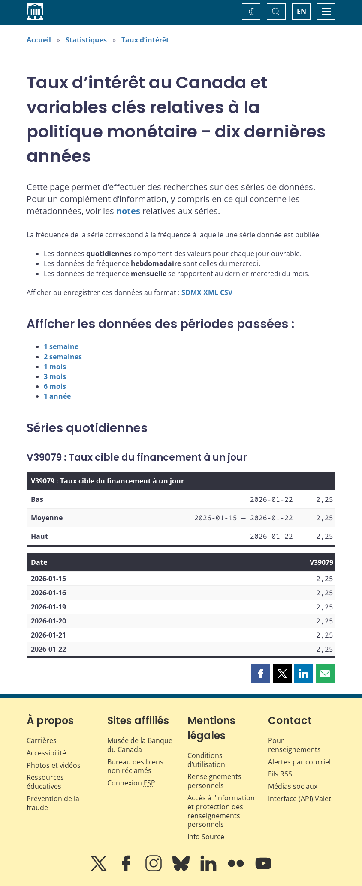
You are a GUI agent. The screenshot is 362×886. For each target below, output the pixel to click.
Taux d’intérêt (145, 40)
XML (210, 292)
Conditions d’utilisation (206, 760)
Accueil (39, 40)
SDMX (191, 292)
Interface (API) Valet (299, 798)
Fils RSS (280, 774)
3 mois (55, 376)
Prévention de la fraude (53, 803)
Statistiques (86, 40)
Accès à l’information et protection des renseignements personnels (221, 811)
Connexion (131, 783)
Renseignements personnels (214, 781)
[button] (260, 673)
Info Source (205, 836)
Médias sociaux (292, 786)
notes (128, 211)
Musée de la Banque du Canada (139, 745)
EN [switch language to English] (301, 11)
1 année (57, 396)
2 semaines (63, 356)
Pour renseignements (294, 745)
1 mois (55, 366)
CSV (226, 292)
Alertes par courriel (299, 762)
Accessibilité (46, 753)
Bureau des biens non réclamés (135, 766)
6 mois (55, 386)
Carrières (42, 740)
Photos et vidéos (54, 765)
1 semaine (61, 346)
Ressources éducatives (45, 782)
